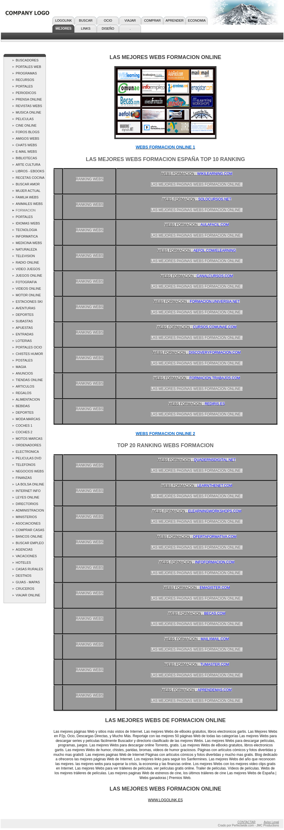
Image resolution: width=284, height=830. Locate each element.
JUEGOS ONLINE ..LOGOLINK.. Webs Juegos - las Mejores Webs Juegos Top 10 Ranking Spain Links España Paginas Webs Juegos (29, 276)
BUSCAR (86, 20)
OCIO (108, 20)
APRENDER (175, 20)
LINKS (86, 28)
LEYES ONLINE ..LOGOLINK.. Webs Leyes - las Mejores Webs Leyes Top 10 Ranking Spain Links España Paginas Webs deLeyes (28, 498)
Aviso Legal (271, 822)
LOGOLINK (63, 20)
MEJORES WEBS (64, 30)
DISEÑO (108, 28)
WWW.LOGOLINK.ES (165, 800)
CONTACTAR (247, 822)
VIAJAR (130, 20)
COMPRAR (152, 20)
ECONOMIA (197, 20)
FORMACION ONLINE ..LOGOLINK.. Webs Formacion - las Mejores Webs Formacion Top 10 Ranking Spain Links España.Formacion (29, 211)
